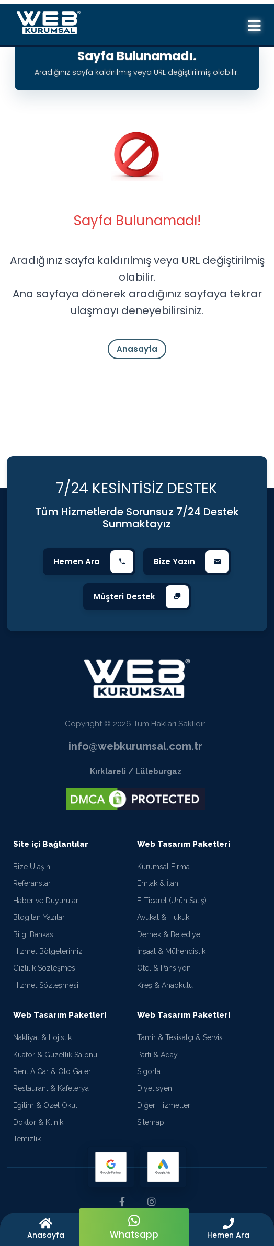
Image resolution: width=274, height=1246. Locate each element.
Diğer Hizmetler (163, 1105)
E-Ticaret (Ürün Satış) (172, 900)
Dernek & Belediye (168, 934)
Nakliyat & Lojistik (42, 1037)
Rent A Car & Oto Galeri (53, 1071)
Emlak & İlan (157, 883)
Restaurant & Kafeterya (51, 1088)
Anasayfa (137, 348)
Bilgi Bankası (34, 934)
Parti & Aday (157, 1055)
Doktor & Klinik (38, 1122)
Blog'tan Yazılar (39, 917)
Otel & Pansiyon (164, 968)
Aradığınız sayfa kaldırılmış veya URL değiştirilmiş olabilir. (137, 72)
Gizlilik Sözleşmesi (45, 968)
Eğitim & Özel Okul (45, 1105)
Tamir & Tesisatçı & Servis (180, 1037)
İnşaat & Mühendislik (171, 951)
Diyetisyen (154, 1088)
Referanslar (32, 883)
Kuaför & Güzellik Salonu (55, 1055)
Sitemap (150, 1122)
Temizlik (27, 1139)
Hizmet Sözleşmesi (45, 985)
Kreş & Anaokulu (165, 985)
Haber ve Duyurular (45, 900)
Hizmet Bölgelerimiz (48, 951)
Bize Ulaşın (31, 866)
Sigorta (149, 1071)
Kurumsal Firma (163, 866)
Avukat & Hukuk (163, 917)
